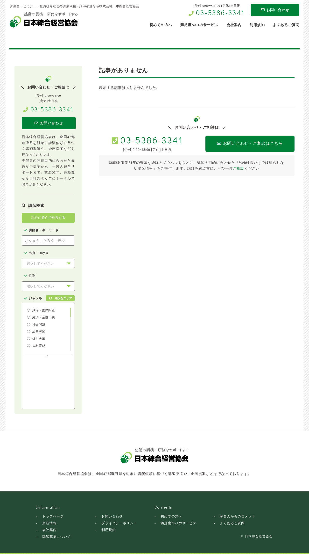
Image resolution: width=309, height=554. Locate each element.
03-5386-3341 (220, 12)
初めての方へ (171, 516)
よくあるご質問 (232, 523)
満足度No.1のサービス (179, 523)
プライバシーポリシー (119, 523)
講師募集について (56, 537)
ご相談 (238, 168)
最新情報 (49, 523)
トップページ (53, 516)
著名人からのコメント (237, 516)
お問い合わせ (275, 10)
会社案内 (49, 530)
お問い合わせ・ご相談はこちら (247, 143)
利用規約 (108, 530)
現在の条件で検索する (48, 218)
